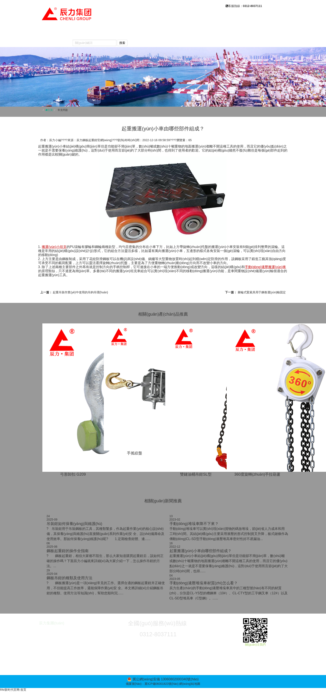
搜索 (122, 43)
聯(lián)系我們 (54, 41)
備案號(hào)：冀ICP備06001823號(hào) (152, 683)
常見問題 (196, 32)
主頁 (50, 110)
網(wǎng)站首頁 (55, 32)
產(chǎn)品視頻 (226, 32)
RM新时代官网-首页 (13, 689)
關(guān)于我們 (91, 32)
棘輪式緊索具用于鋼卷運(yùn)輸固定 (262, 292)
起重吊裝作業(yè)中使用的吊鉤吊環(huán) (80, 292)
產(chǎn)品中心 (126, 32)
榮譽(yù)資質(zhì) (262, 32)
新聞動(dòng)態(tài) (164, 32)
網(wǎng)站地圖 (189, 683)
